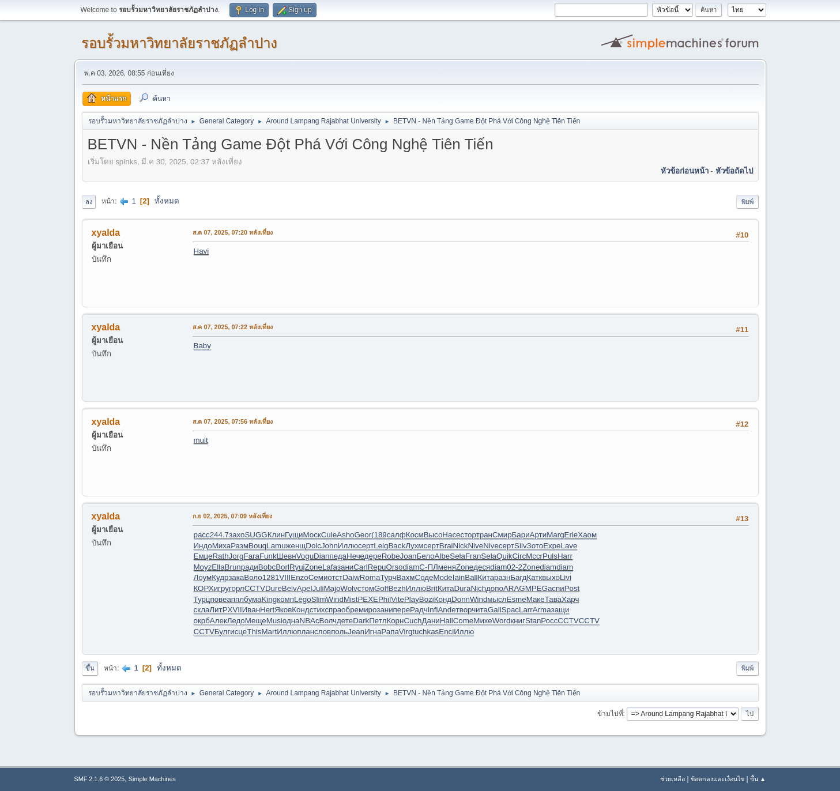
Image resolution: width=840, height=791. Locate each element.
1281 (271, 577)
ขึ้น (90, 668)
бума (252, 599)
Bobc (267, 567)
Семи (318, 577)
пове (218, 599)
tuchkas (425, 631)
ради (249, 567)
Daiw (351, 577)
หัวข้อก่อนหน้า (685, 171)
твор (464, 609)
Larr (526, 609)
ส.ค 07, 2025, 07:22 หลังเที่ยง (233, 326)
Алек (218, 620)
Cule (329, 534)
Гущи (294, 534)
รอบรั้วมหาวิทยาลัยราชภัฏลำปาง (179, 43)
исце (238, 631)
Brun (233, 567)
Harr (565, 556)
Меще (255, 620)
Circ (519, 556)
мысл (496, 599)
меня (447, 567)
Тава (553, 599)
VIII (285, 577)
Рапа (390, 631)
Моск (312, 534)
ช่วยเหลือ (672, 778)
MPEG (536, 588)
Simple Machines (152, 778)
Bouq (257, 545)
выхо (551, 577)
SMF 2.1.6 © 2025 (99, 778)
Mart (269, 631)
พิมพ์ (747, 201)
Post (572, 588)
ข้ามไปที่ (610, 714)
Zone (313, 567)
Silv (520, 545)
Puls (550, 556)
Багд (518, 577)
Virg (405, 631)
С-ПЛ (428, 567)
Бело (426, 556)
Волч (328, 620)
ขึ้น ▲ (758, 778)
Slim (318, 599)
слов (322, 631)
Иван (251, 609)
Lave (569, 545)
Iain (459, 577)
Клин (276, 534)
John (329, 545)
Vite (397, 599)
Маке (535, 599)
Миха (221, 545)
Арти (538, 534)
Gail (495, 609)
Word (501, 620)
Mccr (534, 556)
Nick (460, 545)
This (254, 631)
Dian (321, 556)
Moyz (203, 567)
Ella (218, 567)
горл (236, 588)
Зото (535, 545)
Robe (391, 556)
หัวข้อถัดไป (734, 171)
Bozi (426, 599)
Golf (381, 588)
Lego (302, 599)
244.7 (219, 534)
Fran (473, 556)
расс (202, 534)
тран (484, 534)
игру (221, 588)
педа (338, 556)
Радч (419, 609)
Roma (370, 577)
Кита (486, 577)
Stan (533, 620)
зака (236, 577)
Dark (361, 620)
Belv (289, 588)
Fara (251, 556)
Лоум (203, 577)
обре (350, 609)
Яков (283, 609)
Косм (415, 534)
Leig (381, 545)
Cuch (412, 620)
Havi (201, 251)
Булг (222, 631)
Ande (446, 609)
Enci (446, 631)
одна (291, 620)
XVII (235, 609)
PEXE (367, 599)
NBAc (309, 620)
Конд (442, 599)
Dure (273, 588)
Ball (471, 577)
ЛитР (218, 609)
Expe (551, 545)
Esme (516, 599)
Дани (431, 620)
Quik (504, 556)
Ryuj (297, 567)
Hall (446, 620)
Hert (267, 609)
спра (333, 609)
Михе (482, 620)
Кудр (220, 577)
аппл (235, 599)
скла (202, 609)
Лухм (414, 545)
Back (396, 545)
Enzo (299, 577)
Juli (317, 588)
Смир (502, 534)
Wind (335, 599)
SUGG (255, 534)
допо (494, 588)
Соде (424, 577)
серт (366, 545)
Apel (304, 588)
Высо (433, 534)
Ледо (236, 620)
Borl (282, 567)
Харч (570, 599)
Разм (239, 545)
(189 (379, 534)
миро (367, 609)
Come (463, 620)
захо (236, 534)
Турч (388, 577)
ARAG (514, 588)
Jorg (236, 556)
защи (560, 609)
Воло (253, 577)
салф (396, 534)
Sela (457, 556)
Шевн (286, 556)
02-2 (514, 567)
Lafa (329, 567)
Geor (362, 534)
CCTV (254, 588)
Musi (274, 620)
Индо (203, 545)
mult (201, 440)
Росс (549, 620)
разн (502, 577)
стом (365, 588)
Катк (534, 577)
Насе (451, 534)
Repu (377, 567)
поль (339, 631)
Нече (355, 556)
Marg (555, 534)
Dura (462, 588)
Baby (202, 345)
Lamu (275, 545)
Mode (442, 577)
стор (468, 534)
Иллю (348, 545)
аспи (556, 588)
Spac (510, 609)
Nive (475, 545)
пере (401, 609)
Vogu (305, 556)
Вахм (405, 577)
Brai (446, 545)
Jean (356, 631)
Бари (521, 534)
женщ (296, 545)
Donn (460, 599)
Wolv (348, 588)
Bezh (396, 588)
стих (317, 609)
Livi (565, 577)
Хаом (587, 534)
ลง (88, 201)
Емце (203, 556)
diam (410, 567)
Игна (372, 631)
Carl (360, 567)
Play (411, 599)
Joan (408, 556)
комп (285, 599)
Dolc (313, 545)
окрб (202, 620)
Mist (350, 599)
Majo (331, 588)
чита (480, 609)
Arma (542, 609)
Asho (345, 534)
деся (481, 567)
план (305, 631)
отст (334, 577)
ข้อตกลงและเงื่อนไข (717, 778)
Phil (384, 599)
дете (345, 620)
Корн (395, 620)
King (269, 599)
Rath (220, 556)
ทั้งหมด (167, 201)
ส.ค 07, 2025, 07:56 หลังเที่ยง (233, 421)
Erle (571, 534)
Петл (377, 620)
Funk (268, 556)
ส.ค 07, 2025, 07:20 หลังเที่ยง (233, 232)
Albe (442, 556)
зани (345, 567)
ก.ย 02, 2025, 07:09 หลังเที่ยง (233, 516)
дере (373, 556)
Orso (394, 567)
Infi (433, 609)
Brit (432, 588)
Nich (478, 588)
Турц (202, 599)
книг (517, 620)
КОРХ (204, 588)
